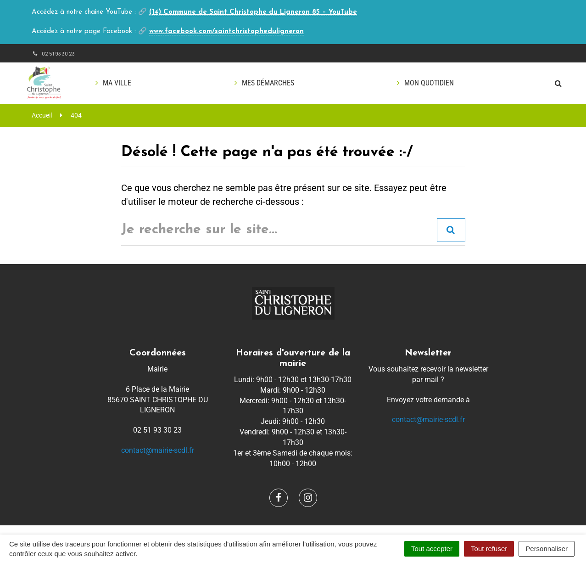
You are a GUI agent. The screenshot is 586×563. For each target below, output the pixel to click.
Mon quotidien (429, 83)
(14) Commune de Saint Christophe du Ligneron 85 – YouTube (253, 12)
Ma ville (117, 83)
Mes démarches (268, 83)
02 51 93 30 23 (53, 53)
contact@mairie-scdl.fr (157, 450)
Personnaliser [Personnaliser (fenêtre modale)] (546, 548)
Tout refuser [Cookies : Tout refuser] (489, 548)
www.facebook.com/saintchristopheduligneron (226, 31)
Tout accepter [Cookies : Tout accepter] (431, 548)
